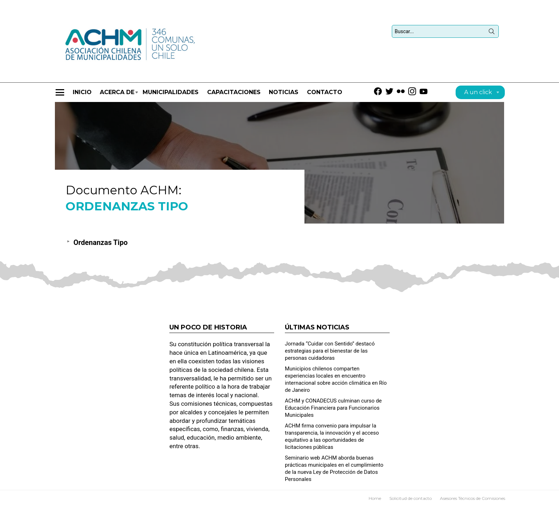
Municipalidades (171, 92)
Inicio (82, 92)
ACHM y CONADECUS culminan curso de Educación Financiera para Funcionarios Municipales (333, 408)
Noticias (283, 92)
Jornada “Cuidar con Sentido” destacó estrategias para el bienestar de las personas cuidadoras (330, 350)
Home (375, 498)
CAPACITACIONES (234, 92)
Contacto (324, 92)
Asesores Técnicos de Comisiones (472, 498)
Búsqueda (491, 33)
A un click (478, 93)
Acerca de (117, 95)
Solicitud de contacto (410, 498)
